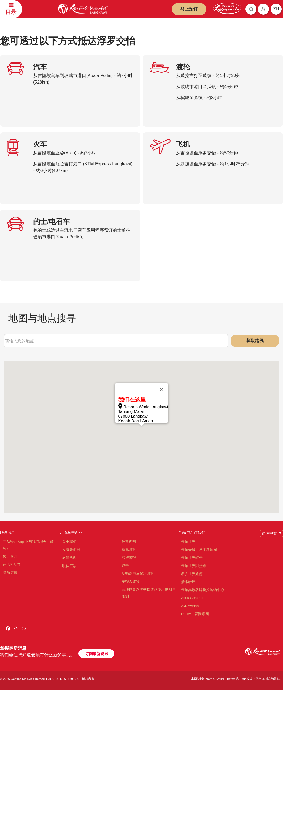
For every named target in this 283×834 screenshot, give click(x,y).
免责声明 (129, 685)
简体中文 (270, 677)
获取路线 (255, 484)
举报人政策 (131, 726)
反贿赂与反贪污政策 (138, 718)
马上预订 (189, 9)
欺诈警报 (129, 702)
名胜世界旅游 (192, 718)
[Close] (161, 533)
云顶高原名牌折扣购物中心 (202, 734)
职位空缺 (69, 710)
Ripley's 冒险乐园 (195, 758)
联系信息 (10, 716)
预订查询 (10, 700)
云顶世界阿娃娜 (193, 710)
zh (276, 9)
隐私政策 (129, 694)
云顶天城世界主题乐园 (199, 694)
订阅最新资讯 (96, 798)
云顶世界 (188, 686)
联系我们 (7, 676)
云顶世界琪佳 (192, 702)
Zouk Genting (192, 742)
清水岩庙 (188, 726)
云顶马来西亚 (71, 676)
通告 (125, 710)
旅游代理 (69, 702)
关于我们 (69, 686)
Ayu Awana (190, 750)
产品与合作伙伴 (191, 676)
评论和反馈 (12, 708)
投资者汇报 (71, 694)
